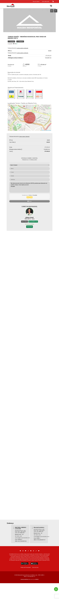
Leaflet (42, 139)
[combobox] (29, 174)
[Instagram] (23, 560)
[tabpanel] (29, 24)
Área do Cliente (36, 1)
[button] (53, 1)
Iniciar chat (29, 235)
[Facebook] (20, 560)
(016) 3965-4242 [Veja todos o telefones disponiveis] (45, 1)
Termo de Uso (35, 576)
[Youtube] (26, 560)
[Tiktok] (28, 560)
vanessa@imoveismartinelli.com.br (22, 546)
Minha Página (24, 230)
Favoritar (11, 50)
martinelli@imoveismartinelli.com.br (41, 545)
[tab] (51, 10)
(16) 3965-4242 (18, 544)
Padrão (16, 45)
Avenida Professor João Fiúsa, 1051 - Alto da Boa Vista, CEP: (20, 540)
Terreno (11, 45)
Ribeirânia (23, 45)
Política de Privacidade (26, 576)
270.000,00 (48, 64)
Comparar (20, 50)
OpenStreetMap (48, 139)
